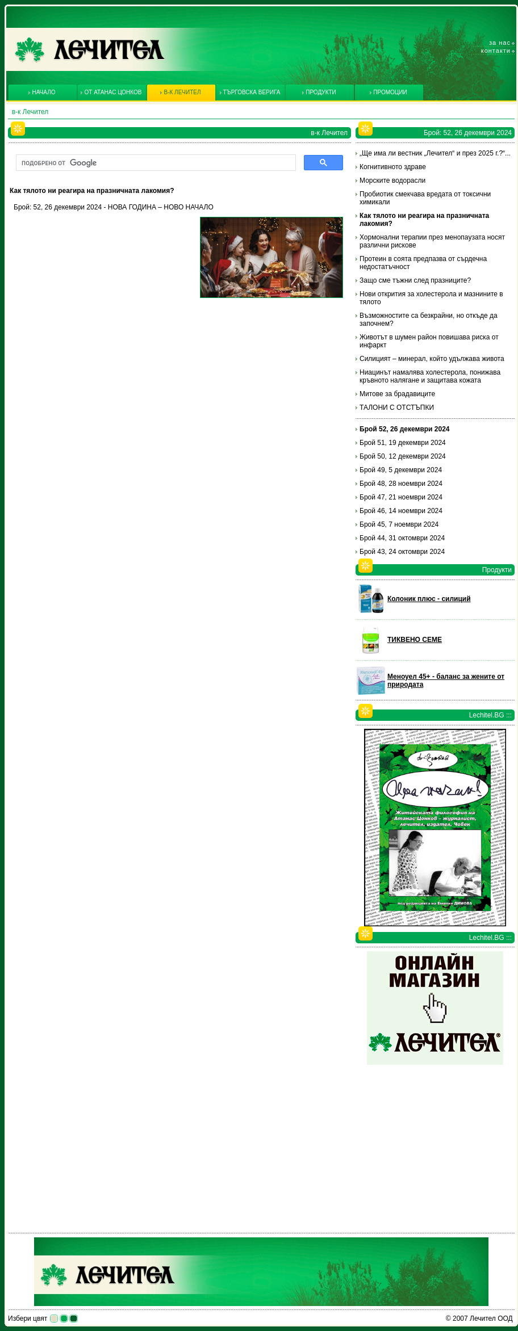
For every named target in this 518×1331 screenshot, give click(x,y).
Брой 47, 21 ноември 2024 (401, 497)
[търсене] (155, 163)
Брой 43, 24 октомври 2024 (402, 552)
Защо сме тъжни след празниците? (415, 280)
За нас (500, 42)
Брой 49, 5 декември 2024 (401, 470)
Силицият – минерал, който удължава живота (432, 359)
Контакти (496, 50)
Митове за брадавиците (397, 394)
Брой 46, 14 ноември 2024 (401, 511)
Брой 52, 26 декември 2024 (405, 429)
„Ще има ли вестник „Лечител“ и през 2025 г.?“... (435, 153)
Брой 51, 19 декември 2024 (403, 443)
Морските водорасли (392, 180)
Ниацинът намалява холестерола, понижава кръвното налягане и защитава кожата (430, 376)
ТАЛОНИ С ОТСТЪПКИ (397, 408)
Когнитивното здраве (393, 167)
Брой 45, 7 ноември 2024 (399, 524)
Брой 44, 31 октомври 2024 (402, 538)
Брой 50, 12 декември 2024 (403, 456)
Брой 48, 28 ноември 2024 (401, 484)
